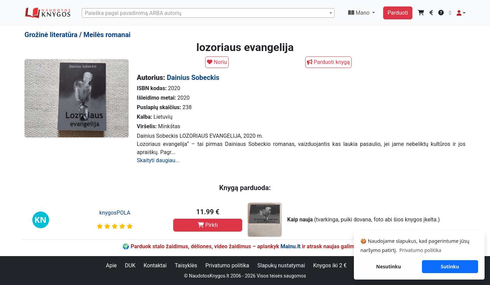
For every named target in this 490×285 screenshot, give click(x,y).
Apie (111, 265)
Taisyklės (186, 265)
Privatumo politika (227, 265)
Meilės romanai (107, 35)
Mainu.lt (290, 246)
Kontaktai (155, 265)
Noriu (217, 62)
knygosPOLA (114, 212)
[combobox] (208, 13)
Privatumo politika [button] (420, 250)
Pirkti (208, 225)
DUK (130, 265)
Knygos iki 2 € (329, 265)
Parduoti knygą (328, 62)
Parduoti (398, 13)
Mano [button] (359, 13)
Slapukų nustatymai (281, 265)
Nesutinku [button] (388, 266)
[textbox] (208, 13)
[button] (461, 13)
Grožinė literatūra (51, 35)
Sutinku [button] (450, 266)
